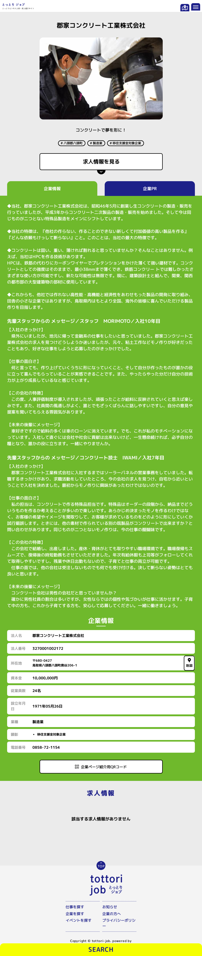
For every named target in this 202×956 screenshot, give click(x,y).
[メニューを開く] (195, 6)
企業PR (150, 188)
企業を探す (75, 913)
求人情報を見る (101, 161)
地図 (189, 663)
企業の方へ (111, 913)
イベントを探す (79, 920)
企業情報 (52, 188)
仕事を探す (75, 906)
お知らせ (109, 906)
